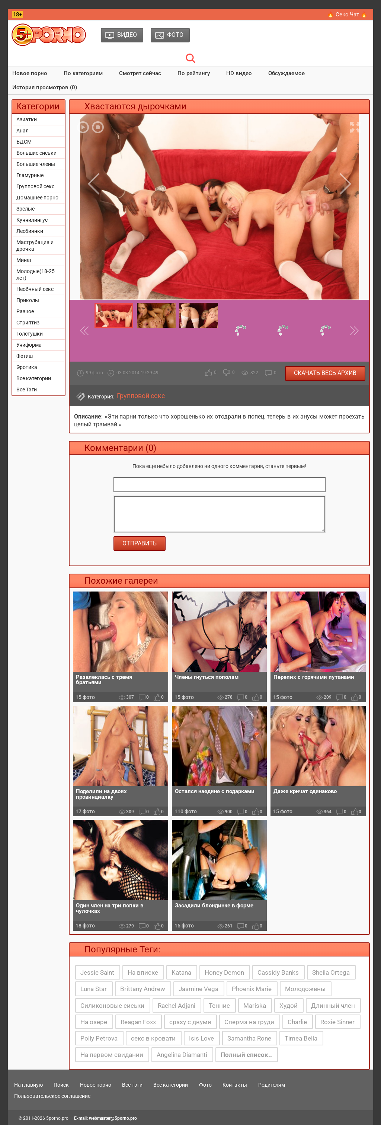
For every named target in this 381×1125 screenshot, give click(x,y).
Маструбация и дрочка (35, 245)
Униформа (29, 345)
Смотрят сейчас (140, 73)
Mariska (254, 1005)
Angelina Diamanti (182, 1054)
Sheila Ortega (331, 972)
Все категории (33, 378)
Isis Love (201, 1038)
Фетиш (24, 356)
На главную (28, 1085)
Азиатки (26, 119)
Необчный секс (35, 289)
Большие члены (35, 164)
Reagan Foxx (138, 1022)
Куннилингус (32, 220)
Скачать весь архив (325, 372)
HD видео (239, 73)
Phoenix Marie (252, 989)
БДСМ (24, 142)
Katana (181, 972)
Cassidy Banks (278, 972)
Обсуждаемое (286, 73)
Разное (25, 311)
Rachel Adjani (176, 1005)
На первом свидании (111, 1054)
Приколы (27, 300)
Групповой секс (35, 186)
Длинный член (333, 1005)
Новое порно (29, 73)
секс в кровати (153, 1038)
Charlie (297, 1022)
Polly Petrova (99, 1038)
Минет (24, 260)
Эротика (26, 367)
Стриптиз (27, 323)
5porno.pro (57, 1118)
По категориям (83, 73)
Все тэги (132, 1085)
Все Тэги (26, 389)
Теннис (219, 1005)
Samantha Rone (249, 1038)
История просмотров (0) (44, 87)
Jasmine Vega (198, 989)
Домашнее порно (37, 198)
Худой (288, 1005)
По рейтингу (193, 73)
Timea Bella (301, 1038)
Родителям (271, 1085)
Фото (205, 1085)
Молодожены (305, 989)
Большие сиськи (36, 153)
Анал (22, 131)
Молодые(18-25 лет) (35, 274)
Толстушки (29, 334)
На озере (93, 1022)
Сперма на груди (249, 1022)
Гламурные (30, 175)
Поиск (61, 1085)
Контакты (234, 1085)
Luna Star (93, 989)
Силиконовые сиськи (112, 1005)
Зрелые (25, 209)
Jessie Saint (97, 972)
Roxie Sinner (337, 1022)
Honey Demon (224, 972)
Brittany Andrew (142, 989)
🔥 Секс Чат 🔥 (347, 14)
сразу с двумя (190, 1022)
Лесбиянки (29, 231)
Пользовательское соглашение (52, 1096)
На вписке (143, 972)
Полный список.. (246, 1054)
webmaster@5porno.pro (113, 1118)
